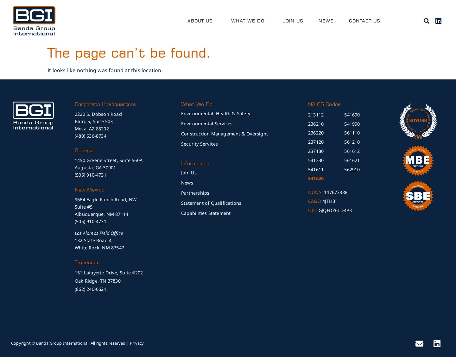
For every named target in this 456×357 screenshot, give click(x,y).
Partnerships (195, 193)
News (326, 20)
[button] (426, 21)
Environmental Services (206, 124)
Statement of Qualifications (211, 203)
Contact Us (364, 20)
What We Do (249, 21)
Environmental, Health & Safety (215, 113)
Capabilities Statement (206, 213)
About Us (201, 21)
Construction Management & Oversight (224, 134)
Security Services (199, 144)
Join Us (293, 20)
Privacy (137, 343)
